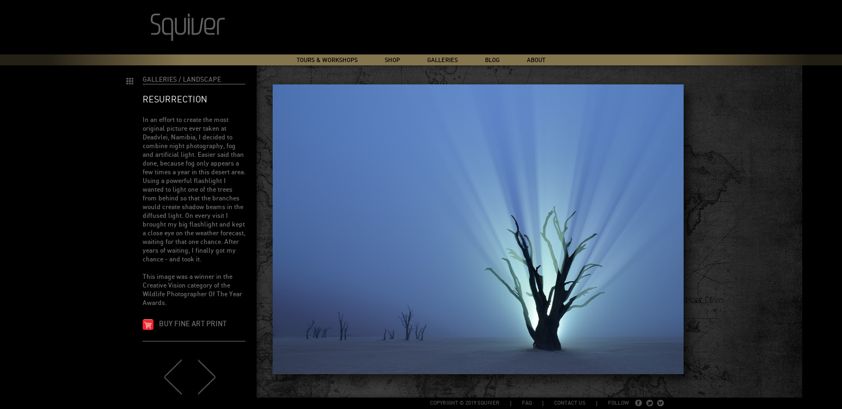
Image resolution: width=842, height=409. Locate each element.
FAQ (527, 403)
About (536, 60)
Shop (392, 60)
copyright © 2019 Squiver (465, 403)
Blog (492, 60)
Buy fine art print (192, 324)
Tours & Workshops (327, 60)
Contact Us (570, 403)
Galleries (442, 60)
